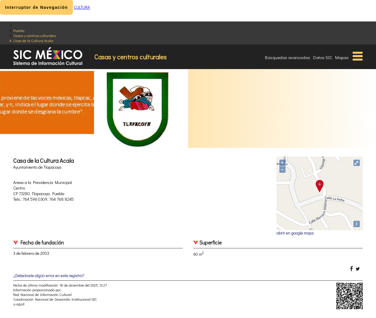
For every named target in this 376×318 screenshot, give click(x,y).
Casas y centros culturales (34, 35)
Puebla (18, 30)
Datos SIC (322, 57)
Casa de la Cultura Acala (33, 40)
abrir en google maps (295, 233)
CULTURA (82, 7)
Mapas (342, 57)
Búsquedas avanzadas (287, 57)
